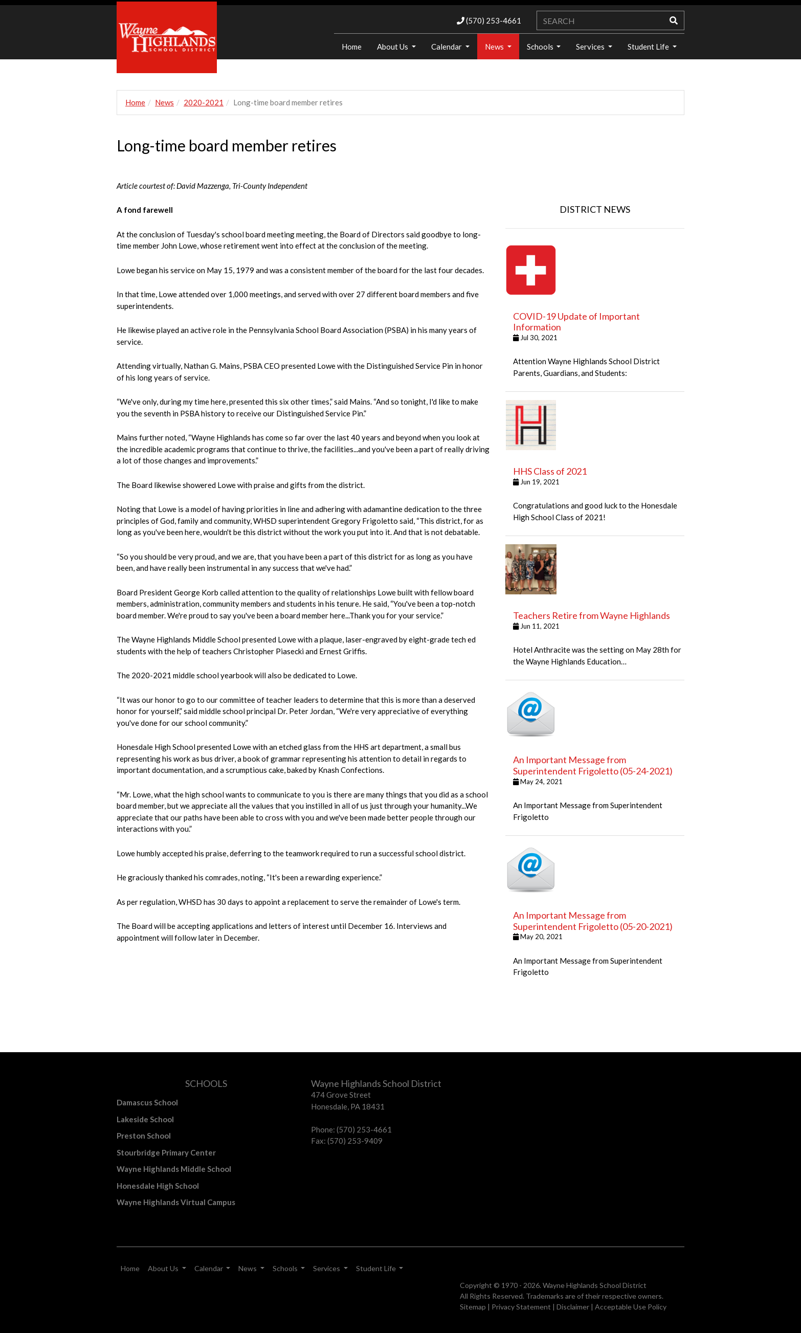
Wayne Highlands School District (595, 1285)
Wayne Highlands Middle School (174, 1168)
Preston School (144, 1135)
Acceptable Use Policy (630, 1306)
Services (591, 46)
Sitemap (473, 1306)
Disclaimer (573, 1306)
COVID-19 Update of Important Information (576, 321)
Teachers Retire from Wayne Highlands (591, 615)
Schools (541, 46)
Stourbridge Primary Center (166, 1152)
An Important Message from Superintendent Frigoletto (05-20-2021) (593, 920)
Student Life (649, 46)
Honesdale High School (158, 1185)
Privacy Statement (521, 1306)
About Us (393, 46)
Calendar (447, 46)
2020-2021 (204, 102)
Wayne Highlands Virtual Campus (176, 1202)
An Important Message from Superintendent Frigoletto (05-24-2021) (593, 765)
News (495, 46)
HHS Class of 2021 (550, 471)
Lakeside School (145, 1119)
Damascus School (147, 1102)
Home (352, 46)
